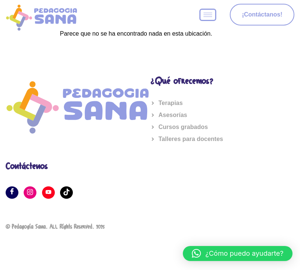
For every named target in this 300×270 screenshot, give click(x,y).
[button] (237, 253)
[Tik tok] (66, 192)
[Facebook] (12, 192)
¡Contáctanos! (262, 14)
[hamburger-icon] (207, 15)
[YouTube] (48, 192)
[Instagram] (30, 192)
